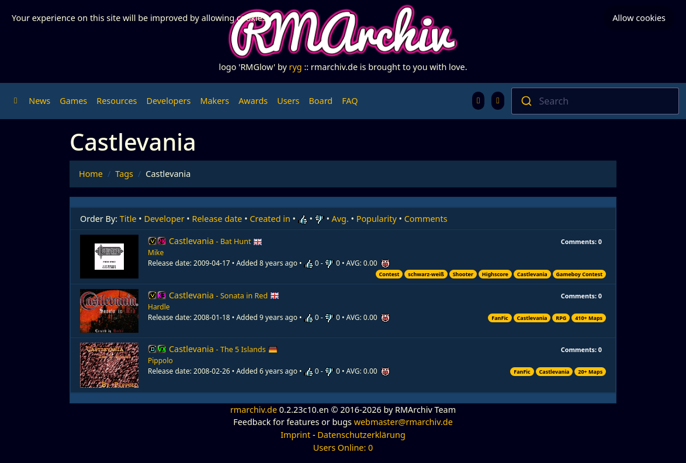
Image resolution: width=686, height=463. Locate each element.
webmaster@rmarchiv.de (403, 421)
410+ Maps (588, 318)
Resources (116, 100)
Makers (214, 100)
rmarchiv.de (253, 409)
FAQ (350, 100)
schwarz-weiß (426, 274)
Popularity (376, 218)
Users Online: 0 (343, 447)
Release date (217, 218)
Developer (164, 218)
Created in (270, 218)
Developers (168, 100)
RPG (561, 318)
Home (91, 173)
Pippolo (160, 360)
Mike (156, 252)
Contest (389, 274)
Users (288, 100)
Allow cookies (639, 17)
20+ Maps (590, 371)
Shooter (463, 274)
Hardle (159, 307)
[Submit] (525, 101)
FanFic (499, 318)
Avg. (340, 218)
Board (321, 100)
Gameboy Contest (579, 274)
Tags (124, 173)
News (39, 100)
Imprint (295, 434)
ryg (295, 66)
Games (73, 100)
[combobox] (595, 101)
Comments (426, 218)
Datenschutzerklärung (361, 434)
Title (128, 218)
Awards (253, 100)
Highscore (495, 274)
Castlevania (215, 240)
